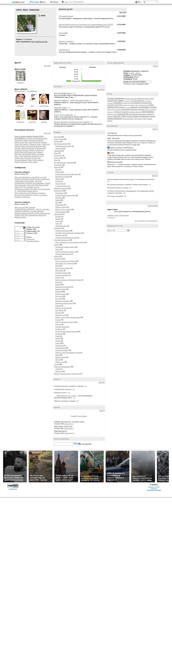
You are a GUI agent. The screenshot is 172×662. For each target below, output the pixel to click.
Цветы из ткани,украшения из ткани (67, 353)
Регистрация (35, 2)
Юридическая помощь (63, 254)
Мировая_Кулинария (38, 193)
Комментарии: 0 (69, 424)
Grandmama (19, 140)
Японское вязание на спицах (117, 188)
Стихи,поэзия (58, 139)
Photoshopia (46, 189)
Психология (58, 155)
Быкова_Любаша (29, 150)
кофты (122, 107)
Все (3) (102, 410)
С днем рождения (61, 186)
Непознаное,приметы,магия (64, 247)
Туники (57, 341)
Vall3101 (17, 146)
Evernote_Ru (31, 213)
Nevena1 (44, 142)
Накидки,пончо (60, 315)
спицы (109, 116)
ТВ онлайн (63, 33)
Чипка (30, 160)
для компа (126, 101)
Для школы (58, 165)
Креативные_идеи (28, 177)
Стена (112, 153)
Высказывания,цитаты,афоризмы (66, 174)
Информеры (59, 193)
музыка (141, 109)
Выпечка (58, 216)
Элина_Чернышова (21, 162)
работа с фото (112, 114)
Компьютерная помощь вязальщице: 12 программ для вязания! (130, 179)
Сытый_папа (36, 158)
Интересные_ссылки (22, 189)
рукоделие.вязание (137, 114)
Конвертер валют (60, 393)
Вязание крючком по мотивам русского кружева (71, 122)
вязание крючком (130, 99)
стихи (123, 116)
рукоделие (123, 114)
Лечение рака (60, 235)
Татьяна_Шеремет (21, 160)
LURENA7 (20, 83)
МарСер (44, 122)
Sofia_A (39, 144)
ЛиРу (32, 185)
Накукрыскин (112, 217)
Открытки (113, 133)
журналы (110, 103)
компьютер (113, 107)
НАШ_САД (18, 187)
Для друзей (59, 184)
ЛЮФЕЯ (28, 154)
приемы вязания (135, 112)
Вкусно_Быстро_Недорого (24, 195)
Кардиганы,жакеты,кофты (64, 303)
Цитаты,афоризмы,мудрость (65, 252)
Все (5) (155, 66)
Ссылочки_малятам (36, 211)
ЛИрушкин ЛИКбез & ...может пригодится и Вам (71, 101)
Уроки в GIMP (58, 158)
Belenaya (20, 106)
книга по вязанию (140, 105)
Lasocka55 (31, 140)
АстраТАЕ (32, 122)
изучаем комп (126, 103)
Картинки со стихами (62, 177)
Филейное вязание (61, 273)
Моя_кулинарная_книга (23, 193)
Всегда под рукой (116, 162)
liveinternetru (30, 148)
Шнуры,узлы (59, 362)
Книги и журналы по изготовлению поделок (70, 242)
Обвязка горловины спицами (65, 401)
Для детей (58, 296)
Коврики (58, 306)
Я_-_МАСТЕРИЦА (21, 191)
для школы (148, 101)
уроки (152, 116)
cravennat (32, 146)
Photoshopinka (33, 215)
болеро (111, 98)
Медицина (57, 228)
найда (30, 162)
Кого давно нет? (20, 91)
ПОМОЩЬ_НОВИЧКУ (22, 211)
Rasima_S (26, 144)
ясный (35, 162)
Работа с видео (60, 207)
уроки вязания (114, 118)
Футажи (58, 181)
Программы (59, 205)
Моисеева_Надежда (31, 156)
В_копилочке (39, 150)
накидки (147, 109)
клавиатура (126, 105)
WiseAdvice (42, 215)
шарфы (149, 119)
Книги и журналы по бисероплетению (68, 280)
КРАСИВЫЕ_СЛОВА (42, 185)
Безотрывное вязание (62, 268)
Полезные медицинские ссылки (66, 238)
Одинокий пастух (60, 431)
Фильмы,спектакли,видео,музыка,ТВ (66, 374)
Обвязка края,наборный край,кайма (67, 317)
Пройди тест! (64, 50)
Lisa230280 (39, 140)
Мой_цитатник (30, 207)
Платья (57, 320)
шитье (109, 121)
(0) (75, 93)
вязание (119, 98)
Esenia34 (44, 138)
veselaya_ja (18, 150)
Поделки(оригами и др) (62, 240)
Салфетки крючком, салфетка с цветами (69, 386)
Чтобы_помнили (37, 160)
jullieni (44, 146)
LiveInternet (18, 2)
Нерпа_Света (19, 158)
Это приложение (140, 221)
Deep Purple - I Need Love (63, 426)
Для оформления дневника (63, 162)
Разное (56, 245)
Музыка (56, 141)
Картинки (57, 167)
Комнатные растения (61, 188)
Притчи (57, 249)
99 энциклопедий (66, 16)
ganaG (39, 16)
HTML (57, 369)
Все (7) (155, 129)
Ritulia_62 (33, 144)
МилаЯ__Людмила (37, 154)
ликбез (153, 107)
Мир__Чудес (19, 156)
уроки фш (126, 119)
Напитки (58, 219)
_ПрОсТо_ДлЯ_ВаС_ (42, 209)
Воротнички (59, 270)
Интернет (58, 198)
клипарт (132, 105)
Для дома (57, 137)
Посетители (30, 239)
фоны (132, 119)
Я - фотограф (114, 138)
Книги (56, 160)
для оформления (137, 101)
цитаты (139, 119)
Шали (57, 355)
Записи (19, 10)
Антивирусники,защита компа (65, 195)
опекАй (32, 179)
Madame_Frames (20, 217)
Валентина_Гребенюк (35, 152)
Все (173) (47, 133)
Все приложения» (151, 221)
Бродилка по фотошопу (63, 146)
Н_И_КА (41, 156)
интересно (136, 103)
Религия (57, 256)
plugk (44, 148)
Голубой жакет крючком (63, 389)
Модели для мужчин (62, 308)
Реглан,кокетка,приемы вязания (66, 331)
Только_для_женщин (40, 195)
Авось (66, 2)
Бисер (57, 282)
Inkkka (25, 140)
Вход (43, 2)
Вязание (58, 292)
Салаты (58, 221)
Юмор (56, 153)
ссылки (56, 364)
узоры (135, 116)
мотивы (134, 109)
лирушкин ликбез (116, 109)
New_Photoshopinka (43, 213)
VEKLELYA (46, 144)
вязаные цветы (143, 98)
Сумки (57, 336)
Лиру (57, 202)
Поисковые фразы (32, 241)
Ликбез (57, 200)
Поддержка (136, 2)
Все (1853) (101, 90)
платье (117, 112)
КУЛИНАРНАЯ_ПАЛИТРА (23, 183)
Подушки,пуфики (61, 327)
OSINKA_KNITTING (21, 215)
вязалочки (38, 181)
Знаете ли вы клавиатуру (63, 115)
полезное (125, 112)
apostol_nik (24, 146)
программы (148, 111)
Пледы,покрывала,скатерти (64, 322)
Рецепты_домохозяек (42, 179)
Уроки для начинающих (62, 367)
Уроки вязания (60, 348)
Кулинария (58, 214)
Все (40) (155, 175)
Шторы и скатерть (66, 41)
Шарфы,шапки (60, 357)
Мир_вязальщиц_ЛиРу (22, 185)
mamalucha (20, 122)
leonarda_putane (20, 148)
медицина (125, 109)
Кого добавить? (32, 91)
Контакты (154, 488)
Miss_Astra (28, 142)
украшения (144, 116)
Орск (33, 42)
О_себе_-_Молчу (134, 73)
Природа (58, 172)
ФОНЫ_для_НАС (41, 177)
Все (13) (101, 382)
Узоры (57, 343)
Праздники (57, 151)
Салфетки (58, 334)
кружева (127, 107)
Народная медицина (62, 231)
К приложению (153, 206)
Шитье (57, 360)
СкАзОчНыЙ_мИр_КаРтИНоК (25, 209)
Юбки (57, 266)
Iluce (32, 106)
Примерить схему (129, 84)
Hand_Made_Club (35, 189)
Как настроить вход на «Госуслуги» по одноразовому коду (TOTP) (86, 25)
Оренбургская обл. (41, 42)
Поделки (58, 324)
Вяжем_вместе (32, 191)
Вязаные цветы (60, 294)
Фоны (57, 170)
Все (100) (123, 12)
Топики (57, 338)
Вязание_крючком (21, 213)
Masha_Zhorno (20, 142)
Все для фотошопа (60, 144)
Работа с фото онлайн (63, 209)
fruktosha (39, 146)
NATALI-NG (36, 142)
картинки (118, 105)
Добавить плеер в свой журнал (118, 215)
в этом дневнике (85, 444)
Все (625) (47, 66)
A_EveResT (29, 138)
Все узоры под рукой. (115, 196)
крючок (134, 107)
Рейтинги (55, 2)
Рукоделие (57, 259)
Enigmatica (37, 138)
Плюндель (27, 158)
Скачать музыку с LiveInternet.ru (121, 147)
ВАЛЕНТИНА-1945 (21, 152)
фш (135, 119)
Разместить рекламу (154, 490)
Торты (57, 223)
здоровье (117, 103)
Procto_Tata (19, 144)
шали (145, 119)
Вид (140, 2)
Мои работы (59, 310)
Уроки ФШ (58, 148)
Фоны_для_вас (20, 207)
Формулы (58, 371)
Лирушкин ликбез (60, 108)
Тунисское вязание (61, 275)
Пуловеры (58, 329)
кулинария (144, 107)
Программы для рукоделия (64, 263)
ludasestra (38, 148)
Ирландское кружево (62, 301)
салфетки (150, 114)
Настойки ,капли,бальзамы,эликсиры (68, 233)
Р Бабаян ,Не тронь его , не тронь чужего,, (69, 422)
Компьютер (58, 191)
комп (151, 105)
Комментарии (34, 10)
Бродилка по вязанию (62, 287)
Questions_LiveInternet (22, 197)
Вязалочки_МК (20, 154)
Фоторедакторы (60, 212)
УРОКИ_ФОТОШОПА (22, 179)
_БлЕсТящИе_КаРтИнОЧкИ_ (24, 181)
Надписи (58, 179)
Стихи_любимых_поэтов (30, 187)
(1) (75, 115)
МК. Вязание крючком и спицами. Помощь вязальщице (127, 184)
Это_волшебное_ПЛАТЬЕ (41, 183)
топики (129, 116)
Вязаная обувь (60, 289)
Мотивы (58, 313)
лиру (109, 110)
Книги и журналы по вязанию (65, 261)
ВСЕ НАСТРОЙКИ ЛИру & (63, 93)
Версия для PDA (154, 487)
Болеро (57, 284)
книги (147, 105)
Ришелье (58, 277)
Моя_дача (18, 177)
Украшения (59, 345)
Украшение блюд (61, 226)
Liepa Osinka (44, 106)
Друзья (25, 10)
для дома (118, 100)
